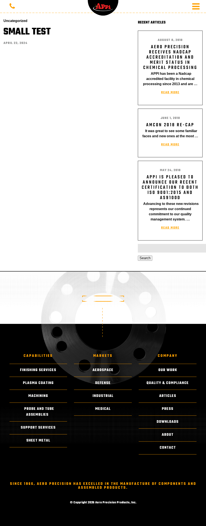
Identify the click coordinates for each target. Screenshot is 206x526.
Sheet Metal (38, 440)
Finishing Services (38, 370)
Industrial (103, 396)
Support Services (38, 428)
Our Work (167, 370)
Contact (168, 448)
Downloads (168, 422)
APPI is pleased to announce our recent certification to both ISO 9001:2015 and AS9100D (170, 187)
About (167, 435)
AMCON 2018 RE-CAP (170, 125)
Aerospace (103, 370)
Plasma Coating (38, 383)
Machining (38, 396)
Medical (103, 409)
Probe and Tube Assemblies (39, 412)
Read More (170, 92)
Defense (103, 383)
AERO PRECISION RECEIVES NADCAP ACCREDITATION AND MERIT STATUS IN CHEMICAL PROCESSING (170, 57)
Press (167, 409)
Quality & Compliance (167, 383)
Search (145, 258)
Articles (167, 396)
